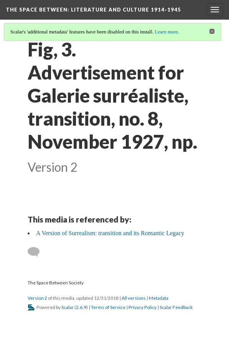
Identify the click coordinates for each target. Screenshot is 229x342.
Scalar (67, 307)
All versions (134, 298)
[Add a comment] (37, 252)
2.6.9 (81, 307)
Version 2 (37, 298)
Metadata (158, 298)
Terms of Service (108, 307)
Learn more (166, 32)
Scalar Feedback (176, 307)
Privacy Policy (143, 307)
